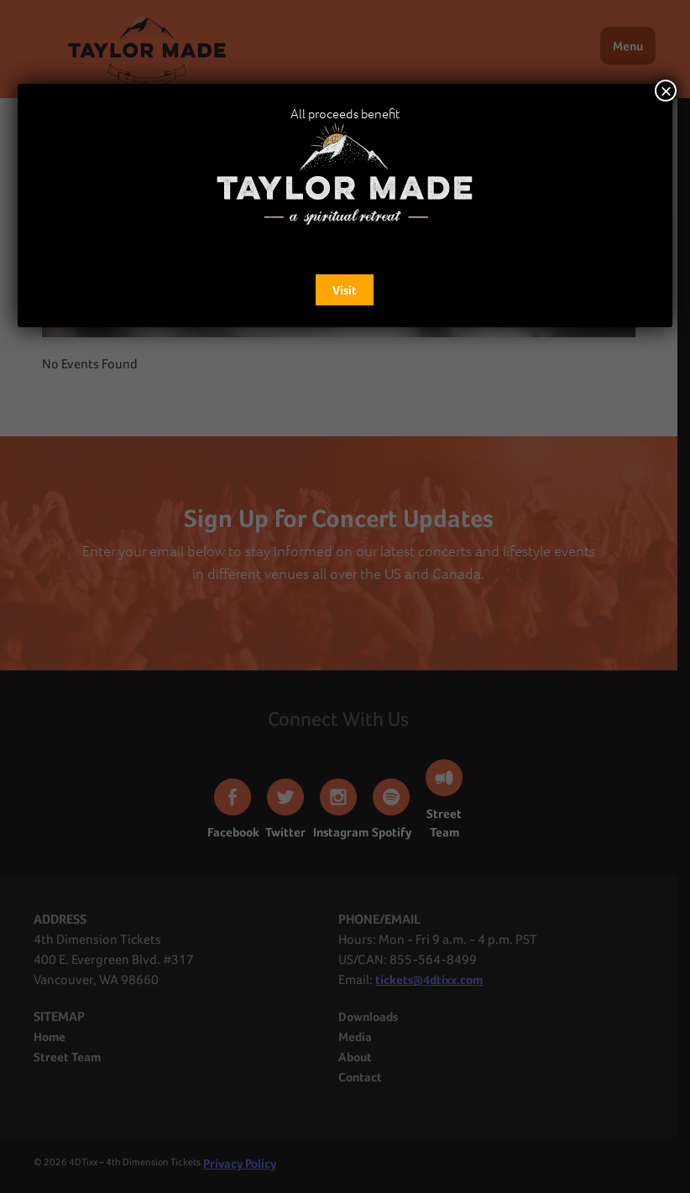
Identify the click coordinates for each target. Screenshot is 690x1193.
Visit (344, 290)
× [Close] (666, 91)
